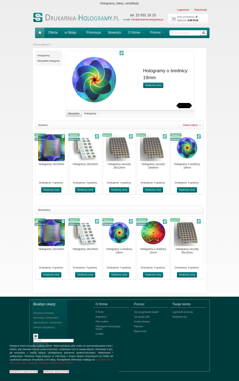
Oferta (53, 32)
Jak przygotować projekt (146, 312)
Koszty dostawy (142, 321)
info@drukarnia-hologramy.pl (147, 19)
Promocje (93, 32)
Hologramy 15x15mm (51, 164)
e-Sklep (72, 32)
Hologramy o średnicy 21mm (153, 250)
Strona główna (41, 44)
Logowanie (183, 9)
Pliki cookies (102, 321)
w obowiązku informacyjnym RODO (54, 363)
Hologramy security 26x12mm (119, 166)
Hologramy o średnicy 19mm (187, 166)
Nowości (114, 32)
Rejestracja (200, 9)
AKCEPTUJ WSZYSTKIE (24, 371)
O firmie (135, 32)
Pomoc (157, 32)
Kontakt (99, 334)
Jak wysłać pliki (142, 316)
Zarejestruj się (179, 316)
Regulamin (101, 316)
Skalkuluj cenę (153, 85)
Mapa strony (140, 331)
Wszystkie (74, 113)
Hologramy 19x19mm (85, 164)
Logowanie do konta (182, 312)
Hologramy (90, 113)
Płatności (138, 326)
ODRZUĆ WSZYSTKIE (56, 371)
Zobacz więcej (192, 125)
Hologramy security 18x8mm (153, 166)
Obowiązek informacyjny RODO (108, 327)
